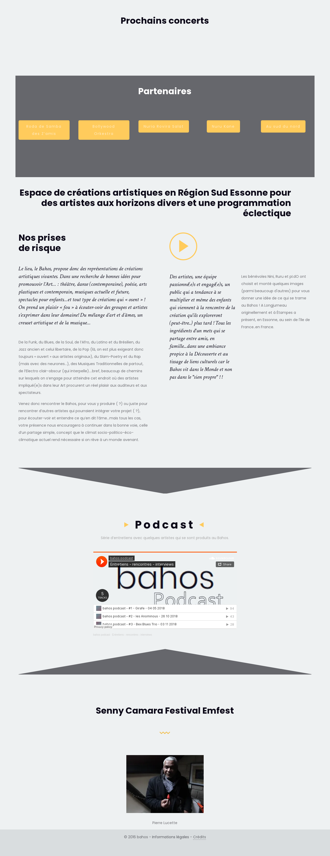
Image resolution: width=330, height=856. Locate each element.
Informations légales (170, 837)
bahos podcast (101, 634)
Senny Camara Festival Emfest (165, 710)
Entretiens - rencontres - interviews (132, 634)
